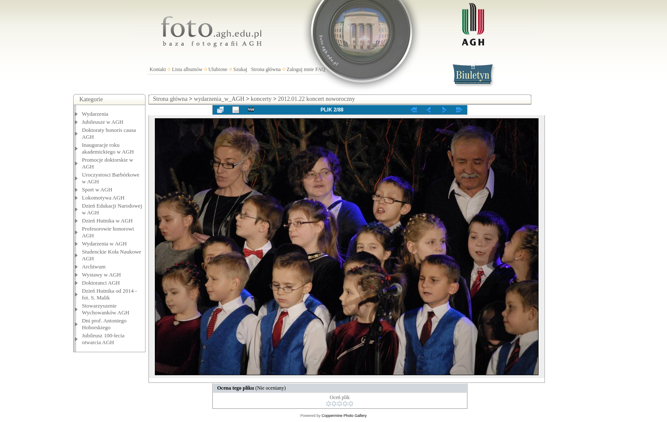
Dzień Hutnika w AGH (107, 220)
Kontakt (158, 69)
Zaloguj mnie (300, 69)
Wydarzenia (95, 114)
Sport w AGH (97, 189)
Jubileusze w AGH (103, 122)
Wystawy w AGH (101, 274)
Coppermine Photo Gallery (344, 415)
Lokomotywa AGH (103, 197)
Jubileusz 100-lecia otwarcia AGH (103, 338)
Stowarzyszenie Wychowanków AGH (106, 309)
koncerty (261, 99)
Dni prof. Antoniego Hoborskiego (104, 324)
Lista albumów (187, 69)
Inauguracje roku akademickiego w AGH (108, 148)
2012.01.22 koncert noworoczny (316, 99)
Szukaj (241, 69)
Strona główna (266, 69)
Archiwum (94, 266)
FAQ (320, 69)
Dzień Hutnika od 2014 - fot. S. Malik (109, 294)
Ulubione (218, 69)
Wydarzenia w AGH (104, 243)
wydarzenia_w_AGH (219, 99)
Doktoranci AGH (101, 282)
